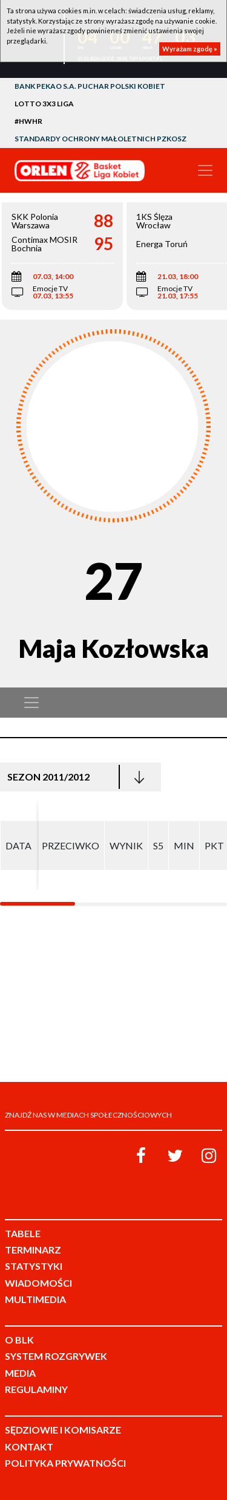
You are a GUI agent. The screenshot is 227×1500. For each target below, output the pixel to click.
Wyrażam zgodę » (189, 49)
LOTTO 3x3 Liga (44, 103)
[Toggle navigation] (205, 170)
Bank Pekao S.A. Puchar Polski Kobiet (90, 86)
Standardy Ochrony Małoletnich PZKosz (100, 138)
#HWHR (28, 121)
